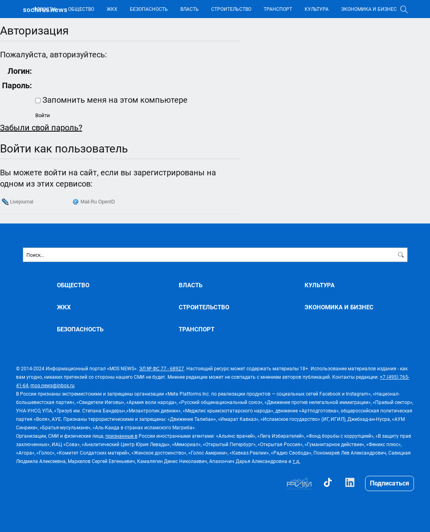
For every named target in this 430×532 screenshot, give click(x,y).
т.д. (296, 461)
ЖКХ (112, 9)
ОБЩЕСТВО (81, 9)
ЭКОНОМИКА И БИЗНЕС (369, 9)
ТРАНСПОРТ (278, 9)
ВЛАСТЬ (189, 9)
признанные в (121, 436)
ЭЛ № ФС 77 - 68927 (161, 368)
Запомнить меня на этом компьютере (114, 99)
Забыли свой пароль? (41, 127)
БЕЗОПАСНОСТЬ (149, 9)
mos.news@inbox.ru (52, 385)
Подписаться (389, 483)
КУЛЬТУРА (317, 9)
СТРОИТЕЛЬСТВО (231, 9)
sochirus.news (45, 10)
